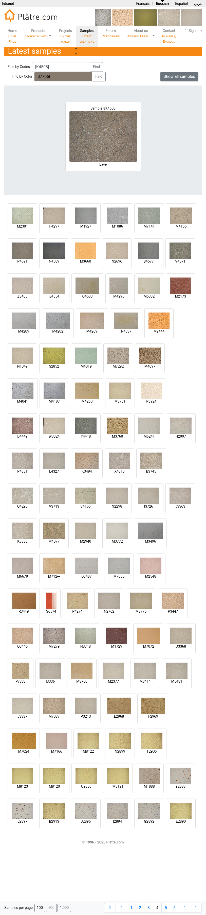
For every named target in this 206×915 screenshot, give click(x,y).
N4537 (126, 331)
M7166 (56, 751)
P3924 (151, 401)
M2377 (113, 681)
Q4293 (22, 506)
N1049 (22, 366)
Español (181, 4)
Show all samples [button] (179, 76)
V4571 (180, 261)
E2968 (119, 716)
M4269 (92, 331)
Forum (111, 33)
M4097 (150, 366)
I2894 (117, 821)
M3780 (81, 681)
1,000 (64, 908)
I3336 (50, 681)
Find (96, 67)
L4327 (54, 471)
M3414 (145, 681)
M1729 (116, 646)
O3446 (22, 646)
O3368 (181, 646)
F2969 (153, 716)
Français (142, 4)
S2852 (54, 366)
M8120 (54, 786)
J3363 (180, 506)
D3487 (86, 576)
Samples (87, 36)
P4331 (22, 471)
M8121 (118, 786)
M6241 (149, 436)
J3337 (22, 716)
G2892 (149, 821)
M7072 (148, 646)
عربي (198, 4)
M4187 (54, 401)
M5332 (149, 296)
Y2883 (181, 786)
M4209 (23, 331)
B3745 (151, 471)
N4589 (54, 261)
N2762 (109, 611)
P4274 (77, 611)
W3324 (54, 436)
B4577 (148, 261)
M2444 (159, 331)
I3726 (148, 506)
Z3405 (22, 296)
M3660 (85, 261)
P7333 (20, 681)
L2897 (22, 821)
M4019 (86, 366)
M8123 (22, 786)
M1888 (149, 786)
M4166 (181, 226)
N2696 (117, 261)
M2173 (180, 296)
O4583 (87, 296)
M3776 (141, 611)
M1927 (85, 226)
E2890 (181, 821)
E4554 (54, 296)
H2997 (181, 436)
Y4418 (86, 436)
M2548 (150, 576)
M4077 (54, 541)
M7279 (54, 646)
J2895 (86, 821)
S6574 (51, 611)
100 (40, 908)
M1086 (117, 226)
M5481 (176, 681)
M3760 (117, 436)
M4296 (118, 296)
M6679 (22, 576)
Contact (169, 36)
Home (12, 36)
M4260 (87, 401)
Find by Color (22, 76)
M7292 (118, 366)
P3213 (86, 716)
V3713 (54, 506)
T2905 (152, 751)
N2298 (117, 506)
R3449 (23, 611)
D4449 (22, 436)
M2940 (85, 541)
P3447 (173, 611)
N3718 (85, 646)
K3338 (22, 541)
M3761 (120, 401)
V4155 (85, 506)
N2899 (120, 751)
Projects (65, 36)
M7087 (54, 716)
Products (36, 33)
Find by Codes (19, 67)
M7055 (119, 576)
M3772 (117, 541)
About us (139, 33)
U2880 (86, 786)
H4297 (54, 226)
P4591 (22, 261)
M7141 (149, 226)
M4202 (57, 331)
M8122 (88, 751)
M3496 (150, 541)
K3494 (87, 471)
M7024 (23, 751)
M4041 (22, 401)
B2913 (54, 821)
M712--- (54, 576)
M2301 (22, 226)
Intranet (8, 4)
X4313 (119, 471)
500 (51, 908)
